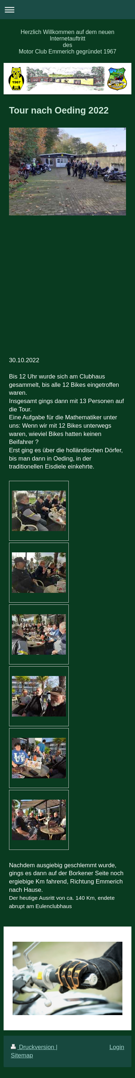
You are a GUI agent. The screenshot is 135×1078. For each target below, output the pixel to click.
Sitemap (22, 1055)
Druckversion (33, 1047)
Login (116, 1047)
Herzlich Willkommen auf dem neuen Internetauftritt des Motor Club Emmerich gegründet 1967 (67, 42)
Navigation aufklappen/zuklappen (67, 9)
